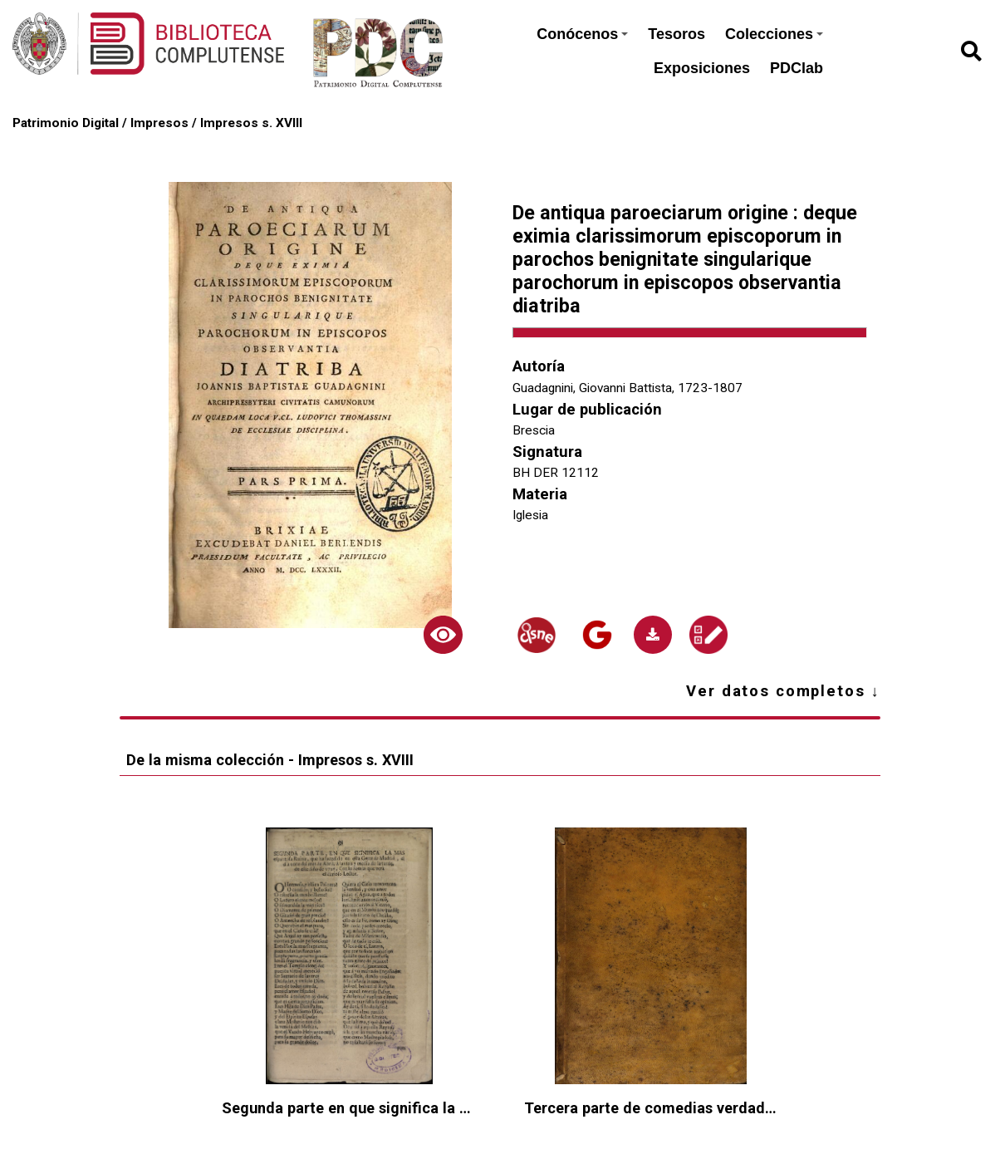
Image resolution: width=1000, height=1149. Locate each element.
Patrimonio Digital (65, 122)
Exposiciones (702, 68)
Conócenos (582, 34)
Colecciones (774, 34)
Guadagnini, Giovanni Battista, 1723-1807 (627, 388)
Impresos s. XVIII (251, 122)
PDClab (796, 68)
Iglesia (530, 515)
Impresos (159, 122)
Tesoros (676, 34)
